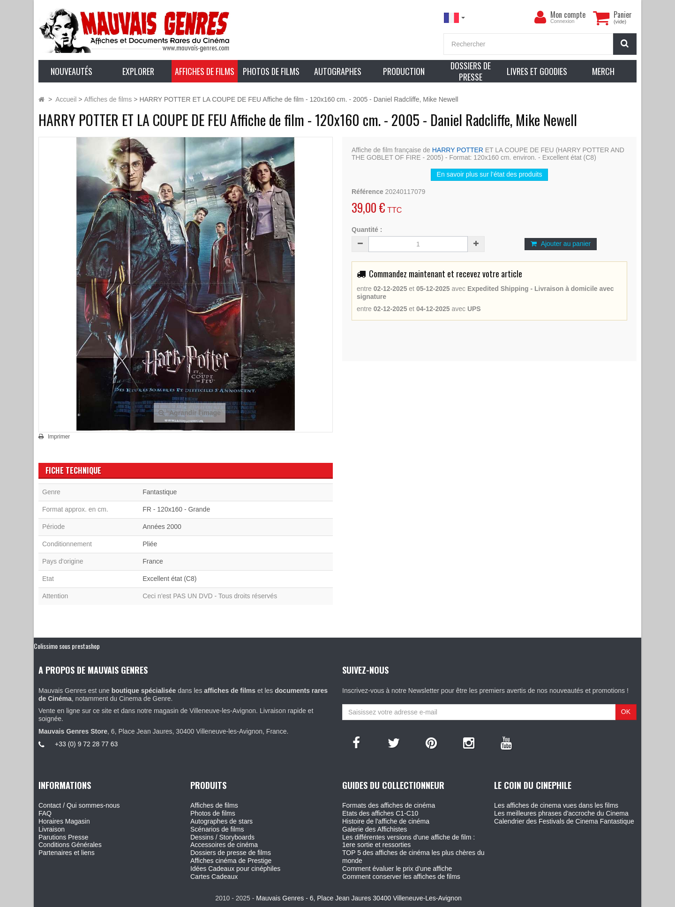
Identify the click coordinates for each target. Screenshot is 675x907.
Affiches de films (214, 805)
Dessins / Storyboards (222, 837)
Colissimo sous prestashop (67, 646)
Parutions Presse (63, 837)
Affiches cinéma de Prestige (230, 860)
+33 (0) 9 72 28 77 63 (86, 744)
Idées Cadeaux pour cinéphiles (235, 868)
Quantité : (367, 229)
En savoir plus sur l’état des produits (489, 174)
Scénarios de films (217, 829)
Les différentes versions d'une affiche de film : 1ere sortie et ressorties (408, 841)
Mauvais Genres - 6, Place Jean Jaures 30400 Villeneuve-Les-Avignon (358, 898)
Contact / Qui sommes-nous (79, 805)
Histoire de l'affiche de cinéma (385, 821)
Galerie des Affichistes (374, 829)
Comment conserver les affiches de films (401, 876)
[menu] (540, 17)
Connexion (562, 21)
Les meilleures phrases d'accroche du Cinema (561, 813)
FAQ (45, 813)
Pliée (149, 544)
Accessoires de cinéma (224, 844)
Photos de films (212, 813)
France (152, 561)
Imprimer (59, 436)
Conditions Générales (70, 844)
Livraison (51, 829)
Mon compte (567, 14)
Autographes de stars (221, 821)
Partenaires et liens (66, 852)
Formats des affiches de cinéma (388, 805)
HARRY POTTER (457, 150)
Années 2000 (161, 526)
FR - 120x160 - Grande (176, 509)
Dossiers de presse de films (230, 852)
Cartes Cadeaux (214, 876)
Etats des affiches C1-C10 (380, 813)
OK (625, 711)
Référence (367, 191)
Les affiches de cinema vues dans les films (556, 805)
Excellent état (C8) (169, 578)
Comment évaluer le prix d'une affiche (397, 868)
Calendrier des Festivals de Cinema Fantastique (564, 821)
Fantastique (159, 492)
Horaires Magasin (64, 821)
